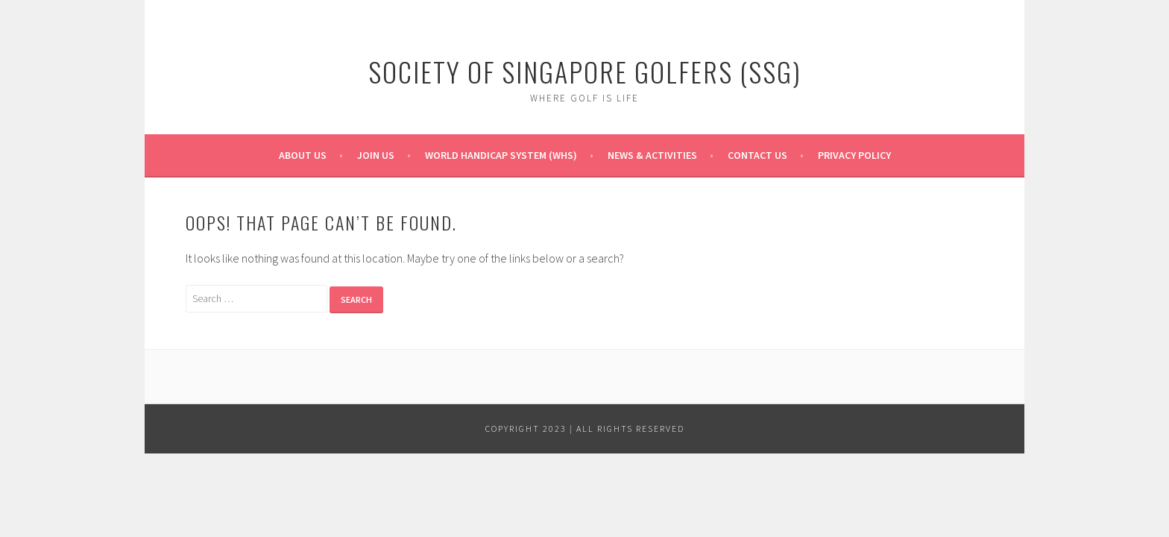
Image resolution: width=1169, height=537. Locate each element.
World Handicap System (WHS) (501, 155)
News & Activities (652, 155)
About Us (303, 155)
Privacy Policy (854, 155)
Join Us (375, 155)
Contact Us (757, 155)
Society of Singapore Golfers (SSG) (584, 71)
